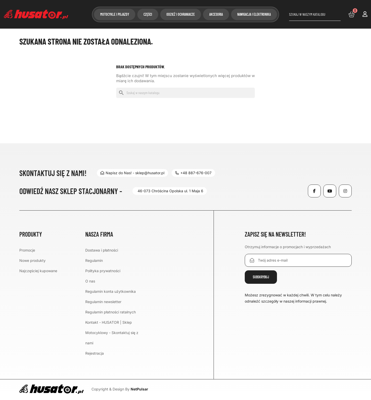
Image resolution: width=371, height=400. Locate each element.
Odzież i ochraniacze (180, 14)
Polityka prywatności (102, 271)
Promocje (27, 250)
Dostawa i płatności (101, 250)
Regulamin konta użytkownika (110, 291)
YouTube (330, 191)
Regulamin (94, 260)
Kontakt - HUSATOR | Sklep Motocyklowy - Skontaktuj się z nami (111, 332)
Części (148, 14)
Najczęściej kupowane (38, 271)
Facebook (314, 191)
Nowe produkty (32, 260)
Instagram (345, 191)
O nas (90, 281)
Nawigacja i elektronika (254, 14)
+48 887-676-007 (193, 173)
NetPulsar (139, 389)
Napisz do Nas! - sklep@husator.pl (132, 173)
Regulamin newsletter (103, 301)
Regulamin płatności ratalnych (110, 312)
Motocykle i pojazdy (114, 14)
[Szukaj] (315, 14)
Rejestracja (94, 353)
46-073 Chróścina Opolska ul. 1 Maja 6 (170, 191)
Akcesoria (216, 14)
